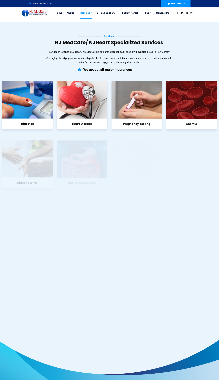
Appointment (176, 3)
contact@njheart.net (40, 3)
